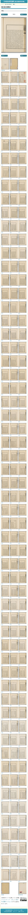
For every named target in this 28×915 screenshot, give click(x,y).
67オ (19, 678)
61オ (19, 624)
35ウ (19, 394)
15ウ (2, 205)
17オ (2, 219)
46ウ (11, 489)
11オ (2, 164)
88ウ (11, 867)
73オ (19, 732)
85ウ (11, 840)
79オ (19, 786)
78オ (11, 773)
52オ (19, 543)
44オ (2, 462)
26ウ (19, 313)
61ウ (11, 624)
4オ (19, 110)
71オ (2, 705)
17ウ (19, 232)
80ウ (19, 800)
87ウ (2, 854)
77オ (2, 759)
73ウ (11, 732)
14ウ (19, 205)
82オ (19, 813)
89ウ (19, 881)
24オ (11, 286)
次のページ (4, 14)
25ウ (11, 300)
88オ (19, 867)
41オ (2, 435)
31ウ (11, 354)
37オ (19, 408)
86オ (2, 840)
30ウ (2, 340)
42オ (11, 448)
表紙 (11, 70)
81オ (11, 800)
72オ (11, 719)
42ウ (2, 448)
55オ (19, 570)
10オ (19, 164)
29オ (2, 327)
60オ (11, 611)
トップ (2, 4)
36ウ (2, 394)
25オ (19, 300)
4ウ (10, 110)
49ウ (11, 516)
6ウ (2, 124)
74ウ (19, 746)
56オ (2, 570)
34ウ (11, 381)
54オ (11, 556)
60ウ (2, 611)
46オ (19, 489)
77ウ (19, 773)
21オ (11, 259)
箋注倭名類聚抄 (8, 4)
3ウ (2, 97)
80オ (2, 786)
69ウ (2, 692)
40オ (19, 435)
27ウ (2, 313)
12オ (11, 178)
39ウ (2, 421)
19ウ (11, 246)
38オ (2, 408)
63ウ (2, 638)
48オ (11, 502)
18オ (11, 232)
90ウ (2, 881)
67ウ (11, 678)
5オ (2, 110)
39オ (11, 421)
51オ (11, 529)
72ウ (2, 719)
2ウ (19, 97)
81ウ (2, 800)
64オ (19, 651)
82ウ (11, 813)
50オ (2, 516)
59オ (2, 597)
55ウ (11, 570)
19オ (19, 246)
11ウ (19, 178)
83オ (2, 813)
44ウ (19, 475)
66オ (11, 665)
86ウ (19, 854)
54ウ (2, 556)
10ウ (11, 164)
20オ (2, 246)
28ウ (11, 327)
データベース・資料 (18, 910)
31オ (19, 354)
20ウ (19, 259)
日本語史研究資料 (14, 1)
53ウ (19, 556)
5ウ (19, 124)
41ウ (19, 448)
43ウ (11, 462)
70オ (19, 705)
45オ (11, 475)
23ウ (19, 286)
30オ (11, 340)
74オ (2, 732)
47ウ (19, 502)
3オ (10, 97)
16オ (19, 219)
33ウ (2, 367)
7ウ (10, 137)
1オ (19, 83)
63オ (11, 638)
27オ (11, 313)
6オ (10, 124)
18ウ (2, 232)
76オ (19, 759)
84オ (11, 827)
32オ (2, 354)
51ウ (2, 529)
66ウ (2, 665)
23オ (2, 273)
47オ (2, 489)
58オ (19, 597)
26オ (2, 300)
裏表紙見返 (20, 894)
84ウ (2, 827)
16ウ (11, 219)
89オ (2, 867)
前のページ (23, 14)
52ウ (11, 543)
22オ (19, 273)
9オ (10, 151)
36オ (11, 394)
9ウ (2, 151)
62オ (2, 624)
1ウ (10, 83)
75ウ (2, 746)
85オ (19, 840)
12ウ (2, 178)
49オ (19, 516)
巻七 (14, 4)
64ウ (11, 651)
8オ (2, 137)
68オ (2, 678)
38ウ (19, 421)
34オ (19, 381)
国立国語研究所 (9, 910)
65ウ (19, 665)
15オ (11, 205)
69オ (11, 692)
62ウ (19, 638)
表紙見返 (3, 70)
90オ (11, 881)
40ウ (11, 435)
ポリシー (15, 911)
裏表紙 (2, 894)
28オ (19, 327)
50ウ (19, 529)
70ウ (11, 705)
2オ (2, 83)
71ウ (19, 719)
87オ (11, 854)
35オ (2, 381)
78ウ (2, 773)
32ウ (19, 367)
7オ (19, 137)
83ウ (19, 827)
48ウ (2, 502)
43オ (19, 462)
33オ (11, 367)
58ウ (11, 597)
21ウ (2, 259)
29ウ (19, 340)
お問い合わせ (21, 911)
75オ (11, 746)
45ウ (2, 475)
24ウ (2, 286)
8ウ (19, 151)
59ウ (19, 611)
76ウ (11, 759)
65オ (2, 651)
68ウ (19, 692)
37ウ (11, 408)
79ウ (11, 786)
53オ (2, 543)
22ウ (11, 273)
